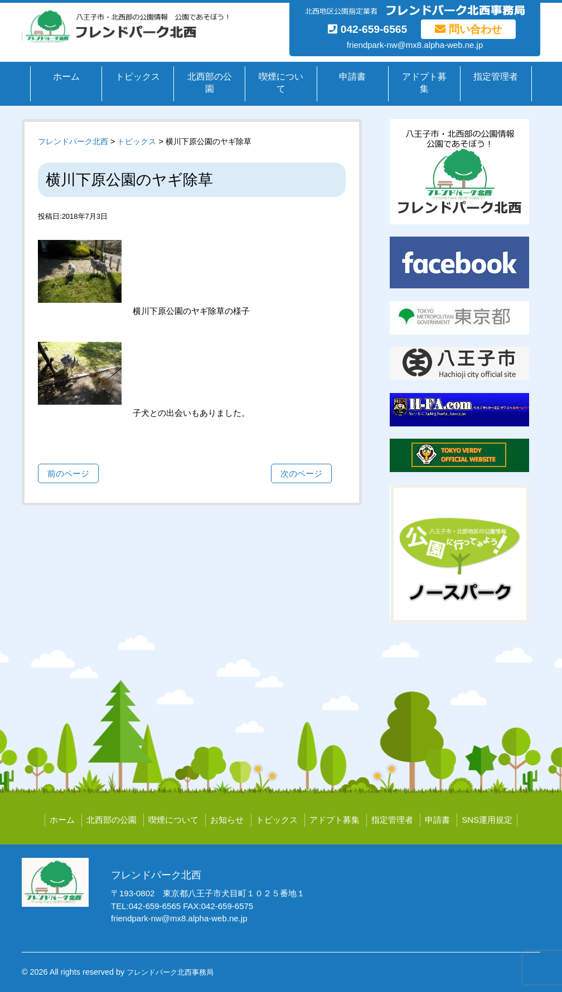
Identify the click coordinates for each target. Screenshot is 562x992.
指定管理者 (495, 76)
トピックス (137, 76)
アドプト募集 (424, 83)
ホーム (66, 76)
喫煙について (281, 83)
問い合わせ (468, 29)
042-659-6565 (367, 29)
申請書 (352, 76)
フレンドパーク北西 (73, 141)
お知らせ (227, 819)
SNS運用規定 (487, 819)
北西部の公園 (209, 83)
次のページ (301, 473)
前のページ (68, 473)
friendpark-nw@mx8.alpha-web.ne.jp (415, 45)
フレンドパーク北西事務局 (170, 972)
